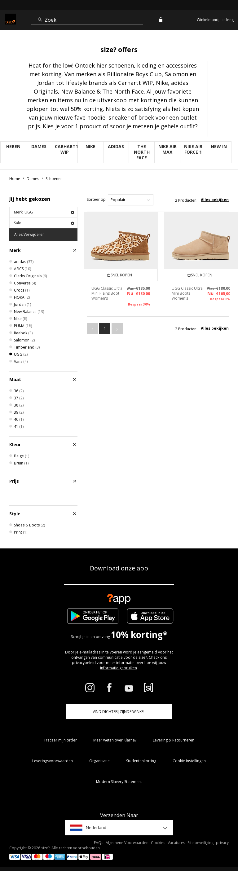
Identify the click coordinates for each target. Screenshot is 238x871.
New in (219, 146)
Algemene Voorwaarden (127, 842)
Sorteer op (96, 199)
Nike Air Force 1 (193, 149)
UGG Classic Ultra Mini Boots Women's (187, 293)
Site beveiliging (200, 842)
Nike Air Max (167, 149)
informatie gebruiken (118, 668)
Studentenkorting (141, 760)
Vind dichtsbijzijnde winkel (119, 711)
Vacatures (176, 842)
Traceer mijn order (60, 740)
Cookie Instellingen (189, 760)
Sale (44, 223)
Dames (38, 146)
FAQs (98, 842)
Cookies (158, 842)
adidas (116, 146)
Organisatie (99, 760)
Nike (90, 146)
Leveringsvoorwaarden (52, 760)
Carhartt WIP (66, 149)
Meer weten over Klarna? (114, 740)
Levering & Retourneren (173, 740)
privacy (222, 842)
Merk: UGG (44, 212)
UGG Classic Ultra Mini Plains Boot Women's (106, 293)
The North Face (142, 152)
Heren (13, 146)
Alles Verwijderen (29, 234)
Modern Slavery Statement (119, 781)
